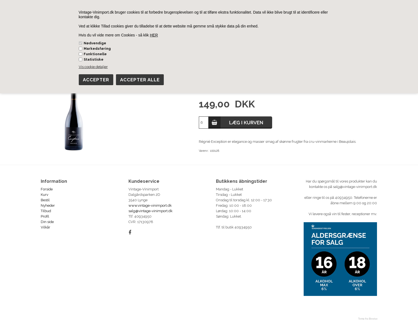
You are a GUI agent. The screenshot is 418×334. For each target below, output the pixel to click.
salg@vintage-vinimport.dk (150, 211)
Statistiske (93, 59)
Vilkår (45, 227)
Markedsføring (97, 49)
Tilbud (46, 211)
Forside (47, 189)
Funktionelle (95, 54)
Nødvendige (95, 43)
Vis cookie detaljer (93, 67)
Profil (45, 216)
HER (154, 35)
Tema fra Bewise (368, 318)
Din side (47, 222)
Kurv (44, 195)
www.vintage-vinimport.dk (150, 205)
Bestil (45, 200)
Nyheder (48, 205)
